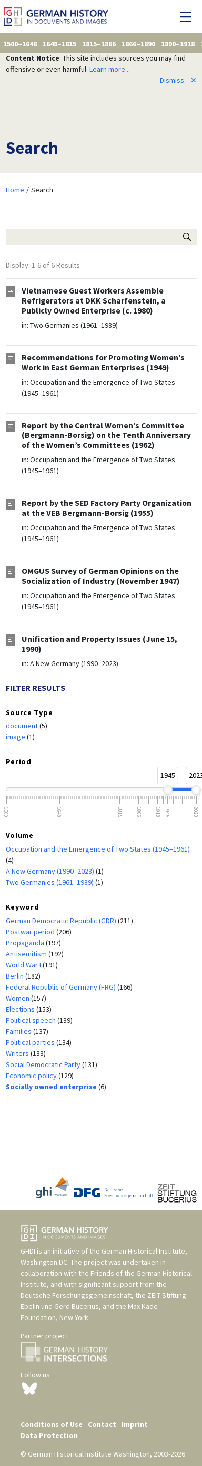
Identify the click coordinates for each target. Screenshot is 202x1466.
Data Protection (49, 1435)
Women (18, 998)
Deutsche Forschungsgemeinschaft (76, 1295)
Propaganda (26, 942)
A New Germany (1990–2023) (74, 663)
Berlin (15, 976)
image (16, 736)
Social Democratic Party (44, 1064)
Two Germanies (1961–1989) (74, 325)
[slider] (167, 790)
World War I (24, 965)
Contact (102, 1424)
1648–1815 (59, 43)
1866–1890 (138, 43)
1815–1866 (99, 43)
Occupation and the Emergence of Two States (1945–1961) (98, 849)
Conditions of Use (52, 1424)
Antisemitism (27, 954)
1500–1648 (20, 43)
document (22, 725)
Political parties (31, 1042)
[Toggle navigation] (188, 17)
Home (15, 189)
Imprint (135, 1424)
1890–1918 (178, 43)
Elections (21, 1009)
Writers (18, 1053)
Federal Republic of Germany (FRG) (61, 987)
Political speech (31, 1020)
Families (19, 1031)
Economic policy (32, 1075)
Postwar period (31, 931)
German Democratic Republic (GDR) (62, 920)
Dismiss (178, 80)
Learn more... (109, 69)
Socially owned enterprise (52, 1086)
